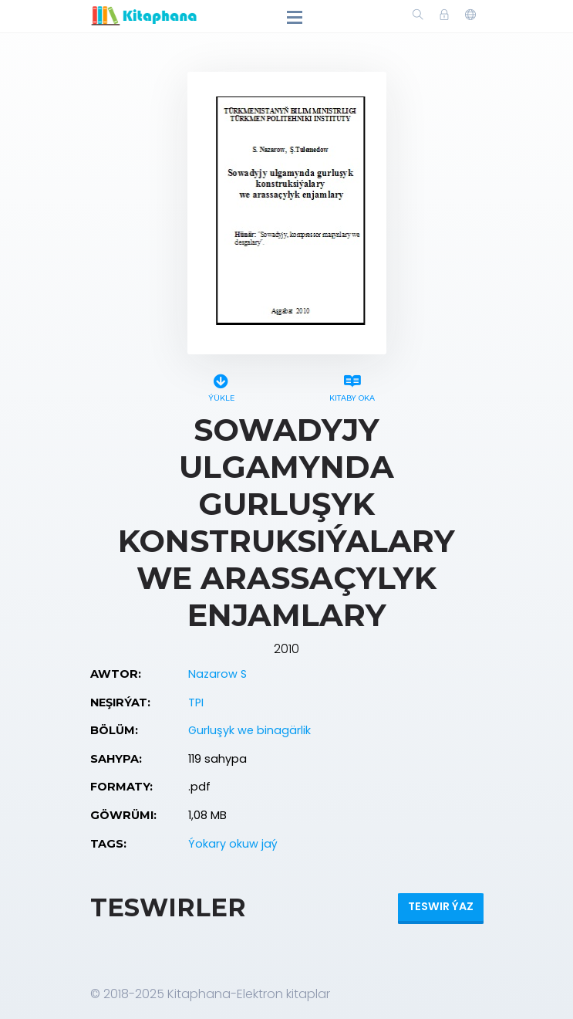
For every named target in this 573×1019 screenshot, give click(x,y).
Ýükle (221, 385)
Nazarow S (217, 674)
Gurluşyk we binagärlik (249, 730)
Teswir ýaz (441, 906)
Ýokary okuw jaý (233, 843)
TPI (196, 702)
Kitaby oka (352, 385)
